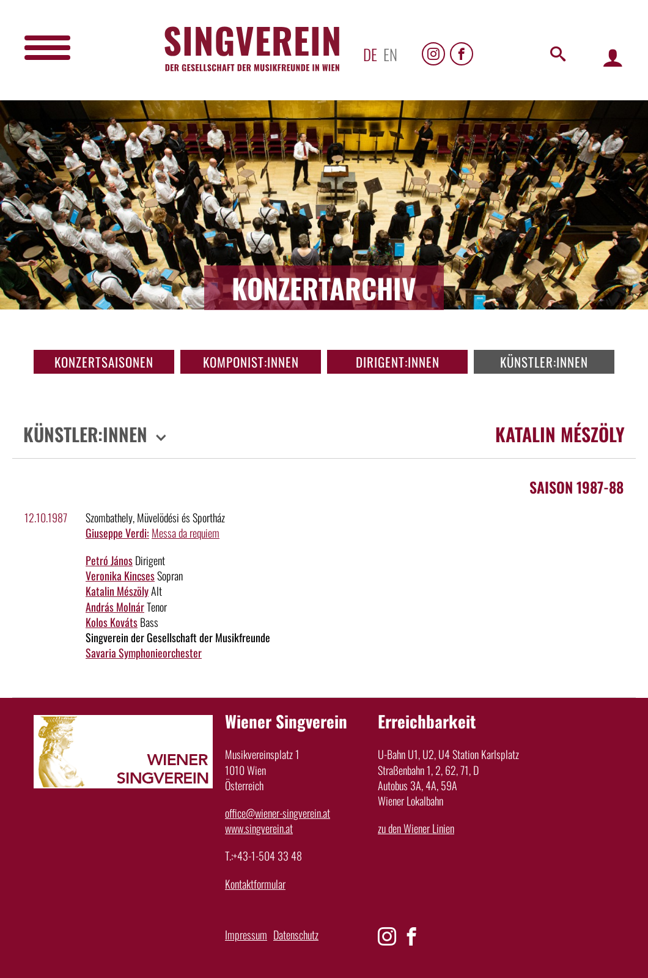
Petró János (109, 560)
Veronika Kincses (120, 575)
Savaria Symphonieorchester (144, 653)
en (390, 54)
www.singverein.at (259, 828)
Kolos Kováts (112, 622)
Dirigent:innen (398, 361)
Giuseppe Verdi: (117, 533)
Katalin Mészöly (117, 591)
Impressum (246, 935)
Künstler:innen (544, 361)
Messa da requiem (185, 533)
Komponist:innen (251, 361)
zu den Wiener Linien (416, 828)
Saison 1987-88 (576, 487)
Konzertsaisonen (103, 361)
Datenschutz (295, 935)
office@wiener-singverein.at (277, 813)
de (370, 54)
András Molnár (115, 607)
